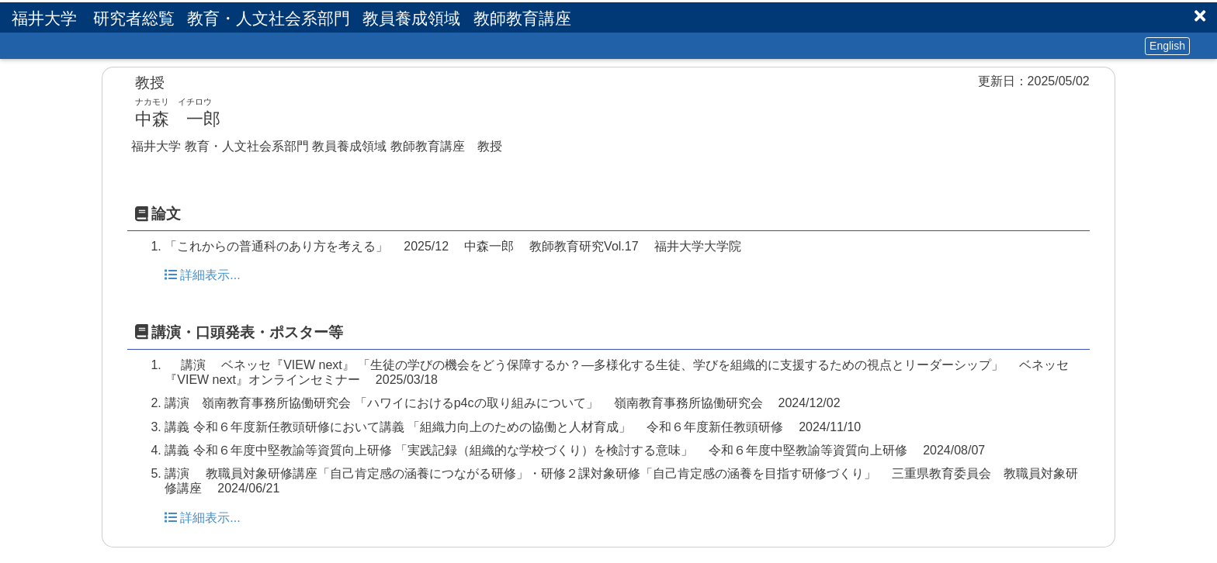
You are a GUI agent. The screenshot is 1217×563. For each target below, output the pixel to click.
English (1167, 46)
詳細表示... (202, 275)
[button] (1199, 16)
